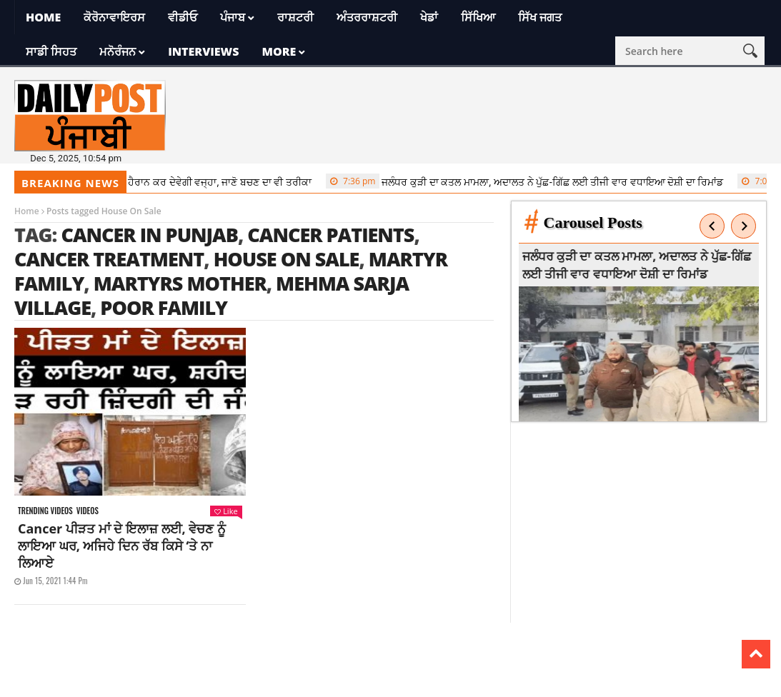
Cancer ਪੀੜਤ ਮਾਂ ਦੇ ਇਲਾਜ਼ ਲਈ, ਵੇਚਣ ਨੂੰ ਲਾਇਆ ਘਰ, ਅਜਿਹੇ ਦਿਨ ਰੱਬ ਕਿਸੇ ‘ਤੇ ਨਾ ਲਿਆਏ (122, 545)
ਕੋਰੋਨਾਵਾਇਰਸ (114, 17)
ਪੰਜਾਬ (232, 17)
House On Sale (286, 259)
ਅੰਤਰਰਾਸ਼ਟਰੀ (367, 17)
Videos (87, 511)
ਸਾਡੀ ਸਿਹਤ (51, 51)
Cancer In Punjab (149, 234)
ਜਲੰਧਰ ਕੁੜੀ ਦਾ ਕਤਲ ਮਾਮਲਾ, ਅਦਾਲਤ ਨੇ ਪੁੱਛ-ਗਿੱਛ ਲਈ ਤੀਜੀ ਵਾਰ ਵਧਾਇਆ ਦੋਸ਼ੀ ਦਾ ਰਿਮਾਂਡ (531, 181)
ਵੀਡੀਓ (182, 17)
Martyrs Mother (180, 283)
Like (225, 511)
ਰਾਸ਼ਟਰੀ (295, 17)
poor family (163, 307)
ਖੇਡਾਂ (429, 17)
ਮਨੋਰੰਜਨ (117, 51)
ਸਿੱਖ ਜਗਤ (540, 17)
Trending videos (45, 511)
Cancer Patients (330, 234)
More (279, 51)
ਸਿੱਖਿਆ (478, 17)
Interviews (203, 51)
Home (43, 17)
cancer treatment (109, 259)
